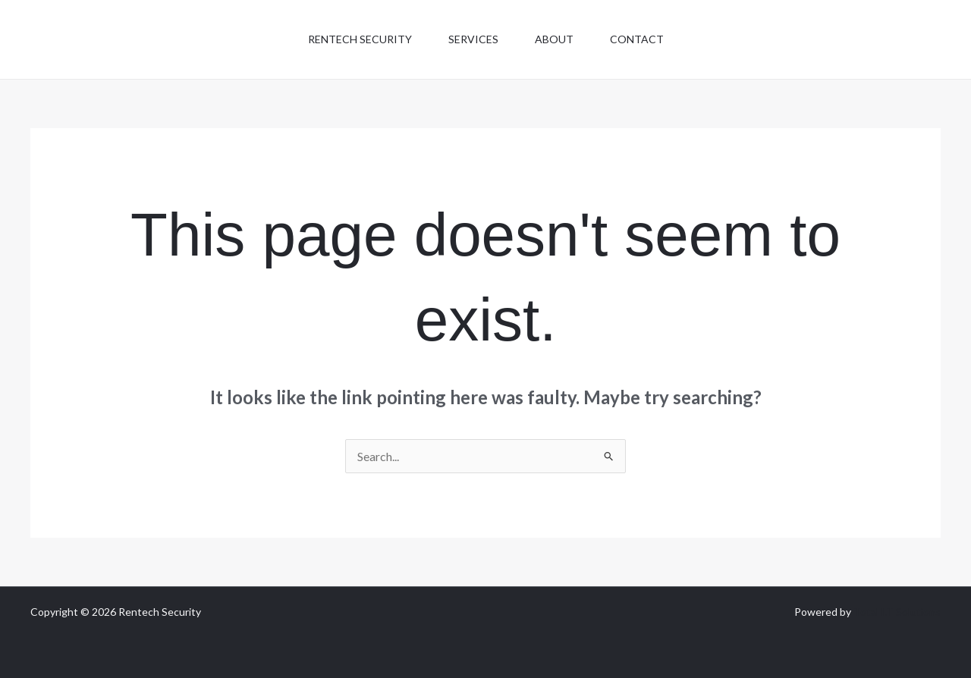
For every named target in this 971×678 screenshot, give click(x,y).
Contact (637, 39)
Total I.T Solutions (897, 611)
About (554, 39)
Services (473, 39)
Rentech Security (360, 39)
